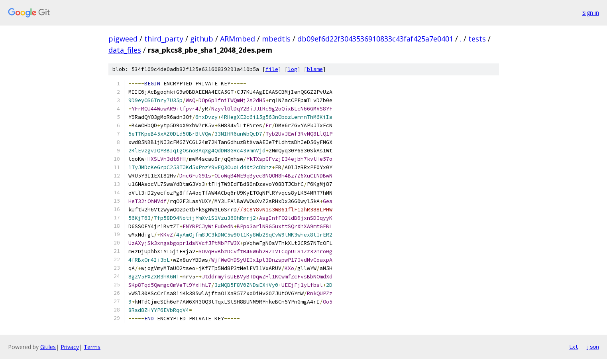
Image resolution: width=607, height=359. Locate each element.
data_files (124, 50)
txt (573, 346)
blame (315, 69)
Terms (92, 347)
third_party (163, 38)
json (592, 346)
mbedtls (276, 38)
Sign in (590, 12)
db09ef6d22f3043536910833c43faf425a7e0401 (375, 38)
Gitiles (48, 347)
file (271, 69)
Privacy (70, 347)
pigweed (123, 38)
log (292, 69)
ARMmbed (237, 38)
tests (477, 38)
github (201, 38)
